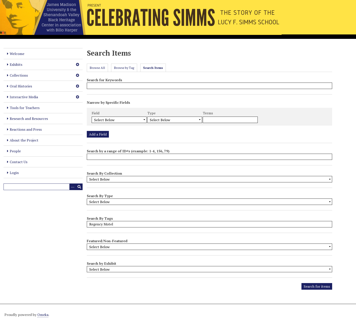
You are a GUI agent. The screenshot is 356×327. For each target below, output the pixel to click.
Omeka (42, 314)
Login (14, 172)
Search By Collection (104, 173)
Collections (19, 75)
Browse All (97, 68)
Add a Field (98, 134)
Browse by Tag (124, 68)
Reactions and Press (26, 129)
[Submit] (79, 186)
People (15, 151)
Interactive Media (24, 97)
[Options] (72, 186)
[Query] (43, 186)
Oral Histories (21, 86)
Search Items (153, 68)
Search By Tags (100, 218)
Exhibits (16, 64)
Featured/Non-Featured (107, 240)
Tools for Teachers (25, 107)
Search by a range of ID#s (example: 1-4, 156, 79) (128, 151)
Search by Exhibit (101, 263)
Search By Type (100, 195)
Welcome (17, 53)
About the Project (24, 140)
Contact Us (18, 161)
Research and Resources (29, 118)
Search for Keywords (104, 79)
